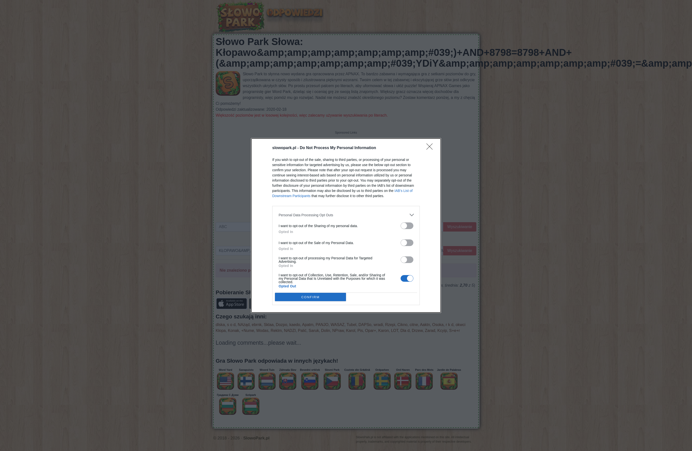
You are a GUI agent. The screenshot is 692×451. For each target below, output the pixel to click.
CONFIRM (310, 297)
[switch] (407, 225)
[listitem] (346, 215)
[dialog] (346, 225)
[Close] (431, 148)
